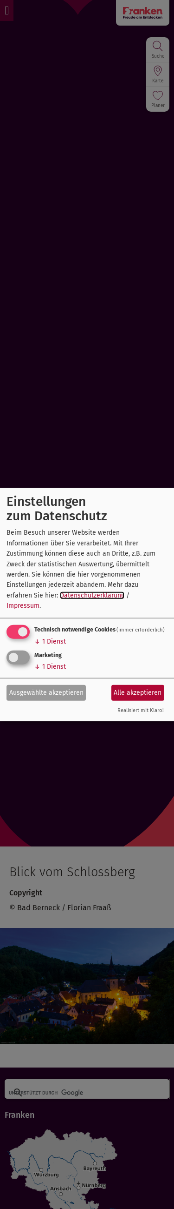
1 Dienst (50, 641)
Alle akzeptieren (137, 693)
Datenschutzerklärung (92, 595)
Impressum (22, 606)
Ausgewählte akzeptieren (46, 693)
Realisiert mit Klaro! (140, 710)
